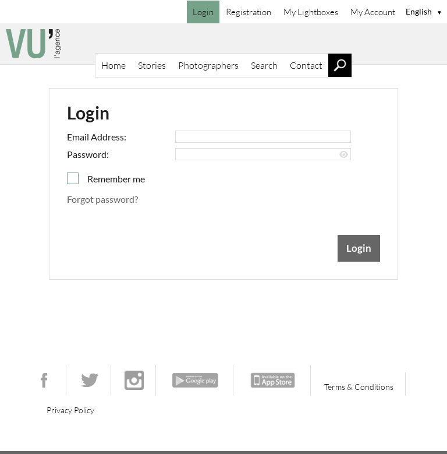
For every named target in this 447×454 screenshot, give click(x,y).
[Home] (223, 43)
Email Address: (96, 136)
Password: (88, 154)
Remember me (116, 178)
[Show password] (344, 155)
